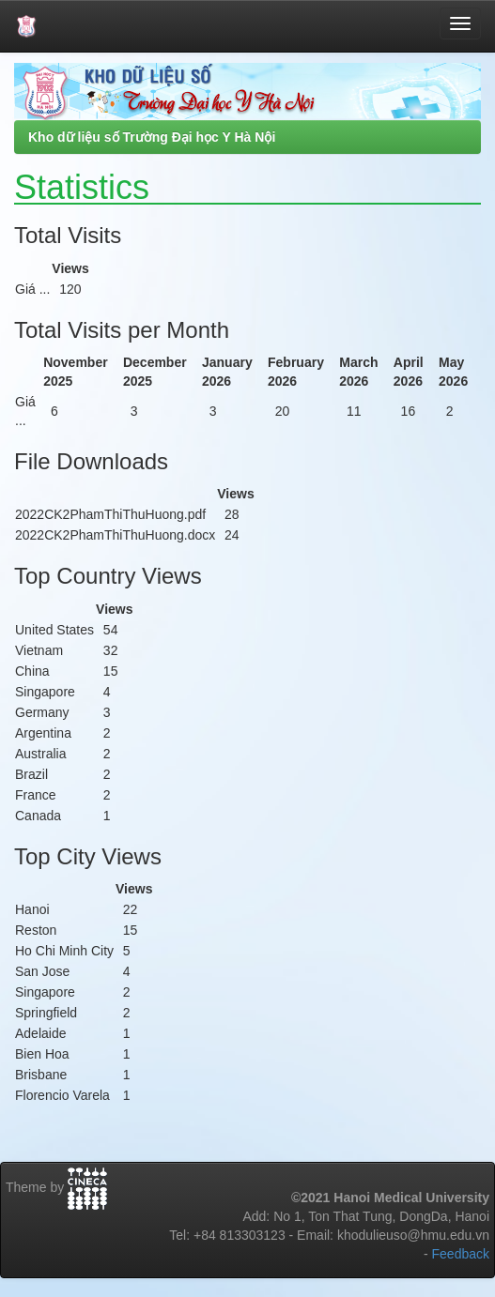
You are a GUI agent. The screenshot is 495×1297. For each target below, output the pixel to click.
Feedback (460, 1253)
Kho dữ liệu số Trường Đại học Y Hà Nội (151, 137)
